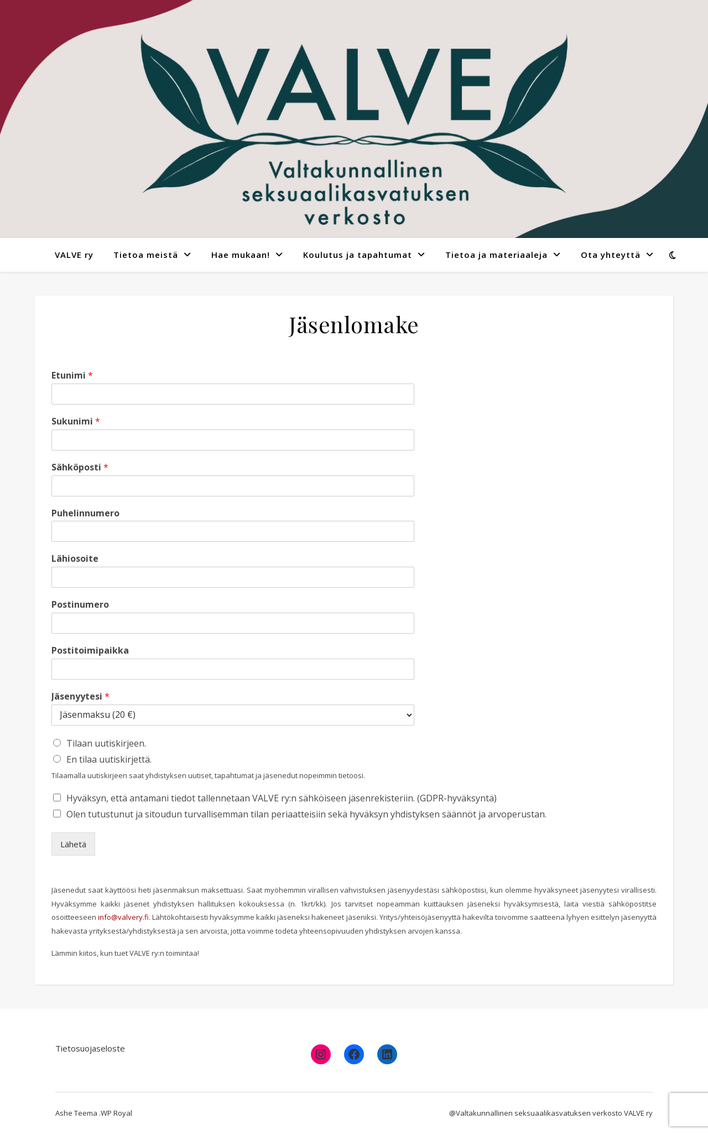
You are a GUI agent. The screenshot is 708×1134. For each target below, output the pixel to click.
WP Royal (116, 1113)
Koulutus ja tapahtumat (357, 254)
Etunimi (72, 375)
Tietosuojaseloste (90, 1048)
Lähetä (73, 844)
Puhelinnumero (85, 513)
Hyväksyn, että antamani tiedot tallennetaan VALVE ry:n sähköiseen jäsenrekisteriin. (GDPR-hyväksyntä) (281, 798)
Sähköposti (79, 467)
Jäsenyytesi (80, 696)
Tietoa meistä (145, 254)
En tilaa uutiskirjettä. (109, 759)
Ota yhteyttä (611, 254)
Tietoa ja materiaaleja (496, 254)
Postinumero (80, 604)
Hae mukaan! (240, 254)
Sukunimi (75, 421)
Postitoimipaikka (90, 650)
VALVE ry (74, 254)
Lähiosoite (74, 559)
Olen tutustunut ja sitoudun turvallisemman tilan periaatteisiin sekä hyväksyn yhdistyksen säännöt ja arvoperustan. (306, 814)
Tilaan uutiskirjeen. (106, 743)
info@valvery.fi (123, 917)
